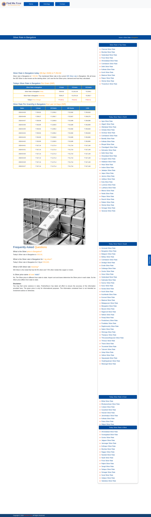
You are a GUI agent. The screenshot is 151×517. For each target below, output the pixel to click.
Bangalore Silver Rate (108, 251)
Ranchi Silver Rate (107, 199)
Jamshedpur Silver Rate (109, 415)
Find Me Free (28, 515)
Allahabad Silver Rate (108, 127)
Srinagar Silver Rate (108, 208)
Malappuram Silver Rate (109, 303)
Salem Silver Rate (107, 329)
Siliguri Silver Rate (107, 424)
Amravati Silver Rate (108, 248)
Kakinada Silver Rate (108, 280)
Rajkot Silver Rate (107, 463)
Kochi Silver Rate (107, 72)
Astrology (47, 4)
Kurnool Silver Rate (108, 297)
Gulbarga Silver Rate (108, 268)
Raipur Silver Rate (107, 78)
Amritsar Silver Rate (108, 133)
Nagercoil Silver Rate (108, 312)
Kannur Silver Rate (107, 283)
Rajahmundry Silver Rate (110, 326)
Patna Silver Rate (107, 421)
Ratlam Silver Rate (107, 202)
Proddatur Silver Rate (108, 323)
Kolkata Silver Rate (108, 69)
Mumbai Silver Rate (108, 52)
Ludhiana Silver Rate (108, 188)
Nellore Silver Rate (107, 315)
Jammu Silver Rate (107, 176)
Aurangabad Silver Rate (109, 434)
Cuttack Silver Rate (108, 407)
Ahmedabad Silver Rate (109, 61)
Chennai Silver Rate (108, 49)
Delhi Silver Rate (107, 66)
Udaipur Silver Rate (108, 478)
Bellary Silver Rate (107, 257)
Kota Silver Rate (107, 182)
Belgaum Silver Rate (108, 254)
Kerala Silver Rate (107, 288)
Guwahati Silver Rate (108, 410)
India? (37, 275)
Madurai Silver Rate (108, 75)
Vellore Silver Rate (107, 355)
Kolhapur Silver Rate (108, 446)
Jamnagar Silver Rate (108, 443)
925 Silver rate (72, 76)
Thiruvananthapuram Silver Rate (112, 338)
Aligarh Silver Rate (107, 124)
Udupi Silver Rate (107, 352)
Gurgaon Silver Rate (108, 159)
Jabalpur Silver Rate (108, 170)
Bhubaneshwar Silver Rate (110, 404)
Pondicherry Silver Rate (109, 320)
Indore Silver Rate (107, 167)
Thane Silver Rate (107, 343)
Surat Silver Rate (107, 475)
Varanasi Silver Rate (108, 211)
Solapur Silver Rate (108, 469)
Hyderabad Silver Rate (109, 55)
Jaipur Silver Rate (107, 173)
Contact (62, 4)
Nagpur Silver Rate (107, 452)
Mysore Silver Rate (107, 309)
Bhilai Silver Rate (107, 401)
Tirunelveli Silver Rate (108, 346)
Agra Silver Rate (107, 121)
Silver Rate (127, 37)
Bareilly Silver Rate (107, 138)
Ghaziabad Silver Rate (109, 156)
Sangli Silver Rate (107, 466)
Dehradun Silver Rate (108, 150)
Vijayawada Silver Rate (109, 358)
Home (31, 4)
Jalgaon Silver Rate (108, 440)
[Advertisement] (58, 21)
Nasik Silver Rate (107, 458)
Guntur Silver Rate (107, 271)
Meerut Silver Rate (107, 190)
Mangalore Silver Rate (109, 306)
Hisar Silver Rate (107, 164)
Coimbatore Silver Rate (109, 63)
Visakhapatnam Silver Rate (110, 361)
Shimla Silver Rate (107, 81)
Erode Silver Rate (107, 265)
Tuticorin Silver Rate (108, 349)
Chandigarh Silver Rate (109, 147)
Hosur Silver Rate (107, 274)
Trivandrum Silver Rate (109, 84)
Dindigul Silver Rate (108, 262)
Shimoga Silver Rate (108, 332)
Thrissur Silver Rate (108, 341)
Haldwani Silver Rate (108, 162)
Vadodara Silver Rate (108, 481)
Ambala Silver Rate (108, 130)
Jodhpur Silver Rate (108, 179)
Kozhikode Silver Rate (109, 294)
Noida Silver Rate (107, 193)
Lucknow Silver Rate (108, 185)
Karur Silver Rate (107, 286)
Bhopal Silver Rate (107, 144)
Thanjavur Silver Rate (108, 335)
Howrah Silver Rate (108, 413)
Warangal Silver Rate (108, 364)
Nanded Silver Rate (108, 455)
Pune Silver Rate (107, 58)
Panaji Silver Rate (107, 317)
